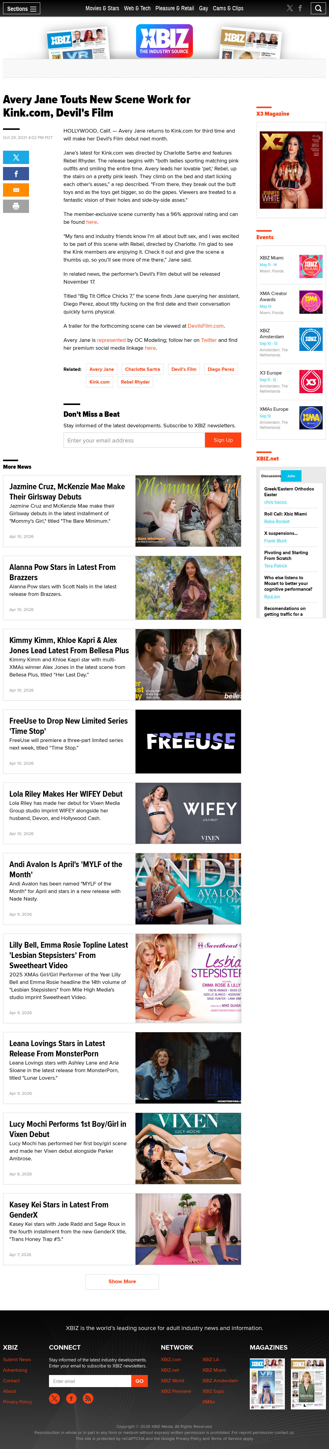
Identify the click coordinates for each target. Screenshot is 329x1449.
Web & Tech (137, 8)
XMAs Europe (274, 409)
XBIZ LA (210, 1359)
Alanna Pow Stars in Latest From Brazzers (62, 572)
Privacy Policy (17, 1401)
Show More (122, 1281)
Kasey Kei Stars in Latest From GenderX (59, 1209)
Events (265, 237)
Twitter (209, 340)
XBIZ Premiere (176, 1391)
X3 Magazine (272, 113)
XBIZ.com (171, 1359)
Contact (11, 1380)
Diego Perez (221, 369)
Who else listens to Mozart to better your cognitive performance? (288, 583)
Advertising (15, 1370)
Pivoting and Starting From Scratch (286, 555)
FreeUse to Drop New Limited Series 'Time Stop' (68, 726)
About (9, 1391)
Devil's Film (184, 369)
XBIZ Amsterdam (272, 333)
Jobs (291, 476)
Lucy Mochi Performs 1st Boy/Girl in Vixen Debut (67, 1129)
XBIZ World (172, 1380)
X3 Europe (271, 372)
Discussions (270, 476)
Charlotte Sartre (142, 369)
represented (111, 340)
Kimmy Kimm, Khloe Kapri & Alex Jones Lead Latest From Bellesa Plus (69, 645)
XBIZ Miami (272, 257)
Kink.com (100, 381)
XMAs (208, 1401)
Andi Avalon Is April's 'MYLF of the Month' (65, 869)
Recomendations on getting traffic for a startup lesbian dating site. (286, 617)
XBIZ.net (267, 458)
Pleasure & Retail (174, 8)
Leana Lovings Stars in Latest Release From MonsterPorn (57, 1048)
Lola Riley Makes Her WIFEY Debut (65, 794)
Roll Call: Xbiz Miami (285, 514)
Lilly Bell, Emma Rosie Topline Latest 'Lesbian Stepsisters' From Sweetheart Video (68, 955)
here (91, 222)
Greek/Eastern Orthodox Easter (289, 492)
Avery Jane (102, 369)
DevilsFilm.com (206, 325)
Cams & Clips (228, 8)
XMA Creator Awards (273, 296)
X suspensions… (281, 533)
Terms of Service (226, 1438)
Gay (203, 8)
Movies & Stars (102, 8)
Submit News (17, 1359)
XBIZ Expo (213, 1391)
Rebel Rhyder (135, 381)
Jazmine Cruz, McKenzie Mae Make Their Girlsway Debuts (67, 491)
